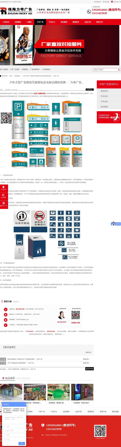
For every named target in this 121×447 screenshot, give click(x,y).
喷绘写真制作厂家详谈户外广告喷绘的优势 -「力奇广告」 (25, 359)
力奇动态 (104, 101)
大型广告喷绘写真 (39, 93)
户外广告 (40, 22)
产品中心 (52, 22)
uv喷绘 (29, 22)
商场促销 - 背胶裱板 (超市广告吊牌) (37, 403)
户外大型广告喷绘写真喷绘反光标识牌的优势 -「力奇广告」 (41, 76)
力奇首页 (6, 22)
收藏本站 (98, 2)
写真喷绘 (18, 22)
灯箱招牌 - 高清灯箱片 (81, 403)
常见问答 (104, 96)
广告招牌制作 (35, 69)
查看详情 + (86, 359)
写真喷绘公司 (24, 369)
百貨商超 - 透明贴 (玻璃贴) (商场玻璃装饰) (64, 403)
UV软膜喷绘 (46, 69)
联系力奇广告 (117, 2)
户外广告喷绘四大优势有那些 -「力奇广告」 (21, 363)
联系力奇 (99, 22)
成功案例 (64, 22)
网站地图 (106, 2)
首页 (11, 76)
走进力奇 (87, 22)
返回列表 (89, 89)
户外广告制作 (15, 69)
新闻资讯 (76, 22)
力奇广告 (33, 369)
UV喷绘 (30, 411)
